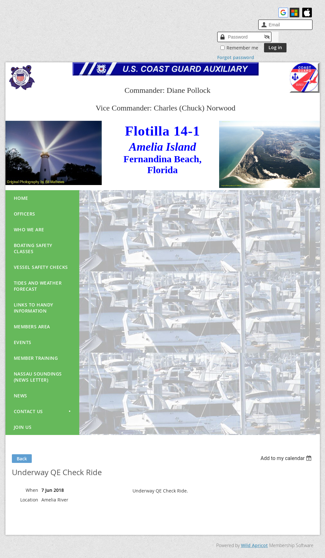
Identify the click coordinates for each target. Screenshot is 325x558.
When (32, 490)
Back (22, 459)
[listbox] (287, 458)
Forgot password (235, 57)
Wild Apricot (254, 545)
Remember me (242, 48)
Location (29, 500)
